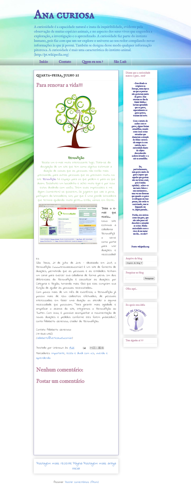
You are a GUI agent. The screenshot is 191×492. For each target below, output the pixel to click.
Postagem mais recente (54, 463)
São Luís (120, 62)
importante (58, 353)
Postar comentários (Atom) (82, 482)
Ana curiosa (64, 15)
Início (43, 62)
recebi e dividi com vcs (80, 353)
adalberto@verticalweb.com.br (54, 338)
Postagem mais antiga (99, 463)
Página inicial (77, 466)
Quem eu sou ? (92, 62)
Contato (65, 62)
